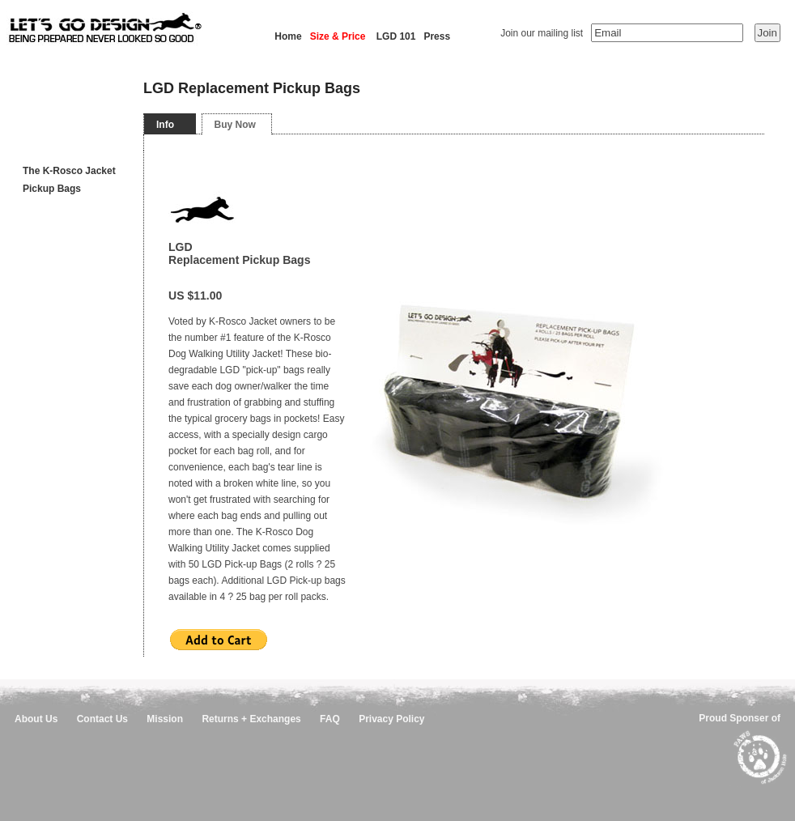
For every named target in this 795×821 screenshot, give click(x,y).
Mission (165, 719)
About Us (36, 719)
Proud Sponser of (739, 718)
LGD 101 (396, 36)
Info (165, 124)
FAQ (330, 719)
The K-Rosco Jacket (69, 171)
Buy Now (235, 124)
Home (287, 36)
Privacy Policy (391, 719)
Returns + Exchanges (251, 719)
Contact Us (102, 719)
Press (436, 36)
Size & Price (338, 36)
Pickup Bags (52, 188)
